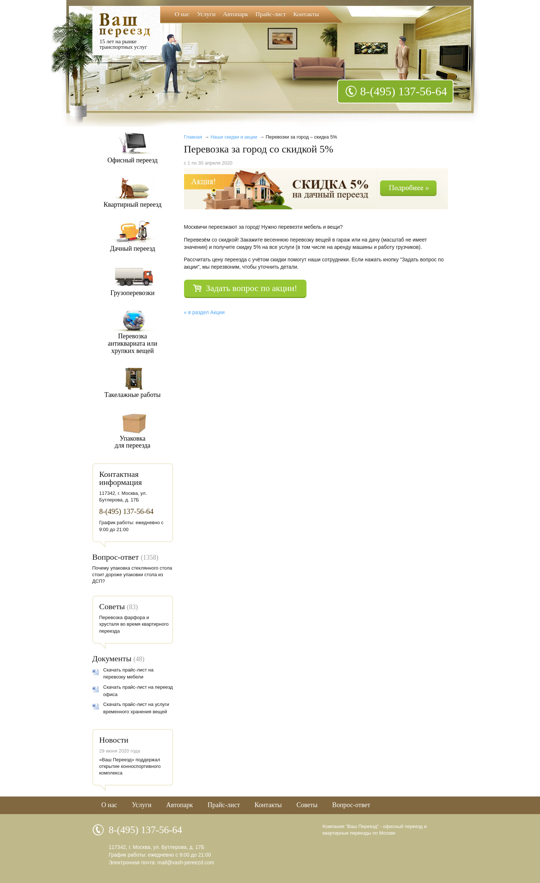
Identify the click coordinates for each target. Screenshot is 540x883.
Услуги (206, 14)
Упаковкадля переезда (133, 442)
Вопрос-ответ (115, 557)
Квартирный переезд (132, 204)
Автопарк (235, 14)
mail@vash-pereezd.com (185, 862)
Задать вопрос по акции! (251, 288)
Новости (114, 739)
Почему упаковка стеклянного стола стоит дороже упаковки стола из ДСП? (132, 574)
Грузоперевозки (132, 293)
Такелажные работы (132, 394)
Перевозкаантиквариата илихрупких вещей (132, 343)
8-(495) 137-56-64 (403, 91)
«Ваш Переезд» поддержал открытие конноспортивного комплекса (130, 766)
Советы (112, 606)
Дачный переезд (132, 248)
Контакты (306, 14)
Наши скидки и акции (233, 137)
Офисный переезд (132, 160)
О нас (182, 14)
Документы (112, 658)
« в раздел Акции (204, 312)
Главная (193, 137)
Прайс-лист (271, 14)
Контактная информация (120, 478)
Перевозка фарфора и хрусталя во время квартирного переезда (134, 624)
